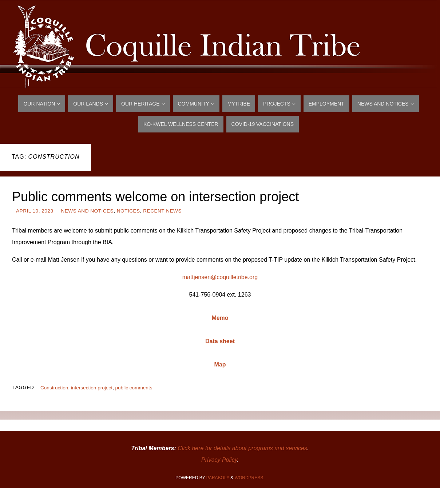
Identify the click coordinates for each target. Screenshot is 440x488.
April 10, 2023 (34, 211)
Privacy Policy (219, 460)
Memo (219, 318)
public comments (133, 387)
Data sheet (220, 341)
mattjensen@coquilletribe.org (220, 277)
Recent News (162, 211)
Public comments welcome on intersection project (155, 196)
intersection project (91, 387)
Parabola (217, 477)
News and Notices (87, 211)
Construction (54, 387)
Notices (128, 211)
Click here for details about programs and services (242, 448)
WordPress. (250, 477)
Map (220, 364)
